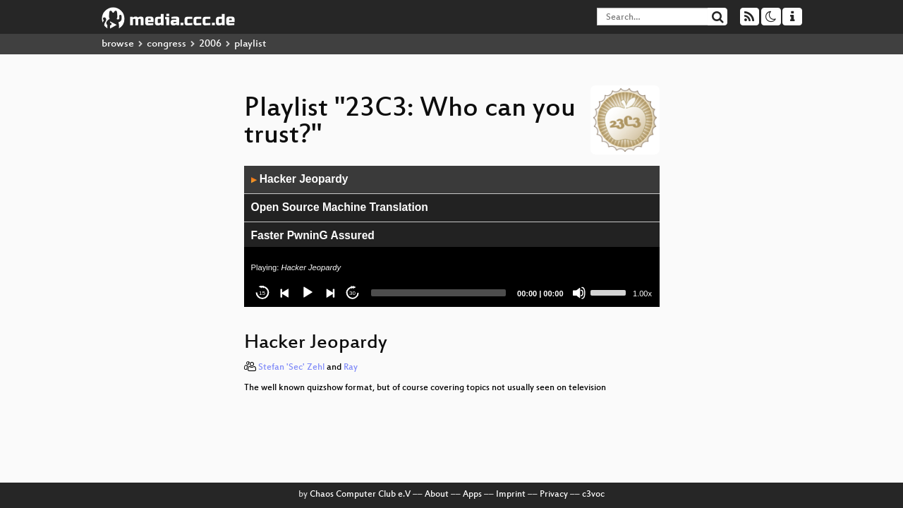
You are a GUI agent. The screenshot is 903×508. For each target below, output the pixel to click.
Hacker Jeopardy (300, 179)
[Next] (330, 293)
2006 (210, 44)
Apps (472, 495)
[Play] (308, 293)
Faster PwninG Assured (313, 235)
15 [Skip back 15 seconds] (262, 293)
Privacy (554, 495)
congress (166, 44)
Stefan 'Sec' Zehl (291, 368)
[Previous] (285, 293)
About (437, 495)
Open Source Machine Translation (339, 207)
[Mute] (579, 293)
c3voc (593, 495)
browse (118, 44)
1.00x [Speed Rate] (642, 293)
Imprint (511, 495)
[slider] (439, 292)
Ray (351, 368)
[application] (452, 236)
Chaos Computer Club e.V (360, 495)
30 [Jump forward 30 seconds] (352, 293)
